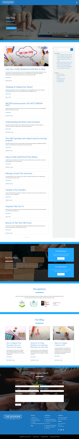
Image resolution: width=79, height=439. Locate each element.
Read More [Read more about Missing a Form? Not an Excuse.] (8, 180)
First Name (17, 384)
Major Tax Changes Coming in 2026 (64, 62)
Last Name (42, 384)
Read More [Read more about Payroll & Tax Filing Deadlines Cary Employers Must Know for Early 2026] (33, 356)
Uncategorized (60, 80)
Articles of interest (61, 75)
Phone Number (43, 388)
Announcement (60, 74)
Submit (18, 404)
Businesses (47, 423)
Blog (58, 77)
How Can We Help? (19, 393)
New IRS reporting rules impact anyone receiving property (26, 139)
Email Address (18, 388)
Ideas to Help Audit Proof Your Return (22, 157)
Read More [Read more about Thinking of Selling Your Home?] (8, 94)
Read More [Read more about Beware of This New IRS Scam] (8, 229)
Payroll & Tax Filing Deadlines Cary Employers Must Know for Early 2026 (64, 59)
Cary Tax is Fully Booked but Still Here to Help (25, 69)
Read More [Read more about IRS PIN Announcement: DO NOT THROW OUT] (8, 112)
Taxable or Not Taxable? (16, 190)
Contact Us (60, 415)
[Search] (71, 49)
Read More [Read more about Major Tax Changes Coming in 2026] (57, 356)
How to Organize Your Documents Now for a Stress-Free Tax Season (14, 345)
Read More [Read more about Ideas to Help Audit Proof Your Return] (8, 164)
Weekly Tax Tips (60, 81)
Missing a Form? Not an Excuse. (19, 173)
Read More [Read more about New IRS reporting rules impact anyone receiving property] (8, 147)
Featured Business (61, 78)
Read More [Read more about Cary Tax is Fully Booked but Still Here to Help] (8, 77)
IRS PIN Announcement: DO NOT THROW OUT (24, 104)
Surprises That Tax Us (15, 206)
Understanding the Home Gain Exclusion (23, 122)
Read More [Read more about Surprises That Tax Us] (8, 213)
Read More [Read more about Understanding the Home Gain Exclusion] (8, 129)
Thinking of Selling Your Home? (19, 87)
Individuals (47, 417)
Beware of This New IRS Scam (18, 223)
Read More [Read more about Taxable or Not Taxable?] (8, 196)
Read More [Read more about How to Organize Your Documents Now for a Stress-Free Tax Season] (9, 356)
